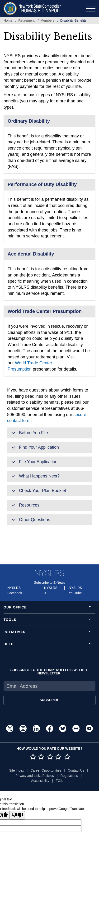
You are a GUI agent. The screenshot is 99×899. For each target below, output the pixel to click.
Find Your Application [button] (34, 449)
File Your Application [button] (33, 463)
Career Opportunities (45, 770)
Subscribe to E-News (49, 582)
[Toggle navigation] (90, 8)
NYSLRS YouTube (75, 590)
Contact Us (76, 770)
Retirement (26, 20)
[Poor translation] (17, 815)
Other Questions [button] (30, 521)
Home (8, 20)
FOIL (59, 781)
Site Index (16, 770)
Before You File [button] (29, 434)
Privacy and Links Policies (34, 776)
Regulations (69, 776)
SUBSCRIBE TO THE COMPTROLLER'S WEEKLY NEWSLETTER (49, 671)
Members (47, 20)
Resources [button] (24, 507)
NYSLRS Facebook (14, 590)
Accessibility (40, 781)
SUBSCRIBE (49, 700)
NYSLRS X (50, 590)
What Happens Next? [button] (35, 478)
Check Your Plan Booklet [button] (38, 492)
